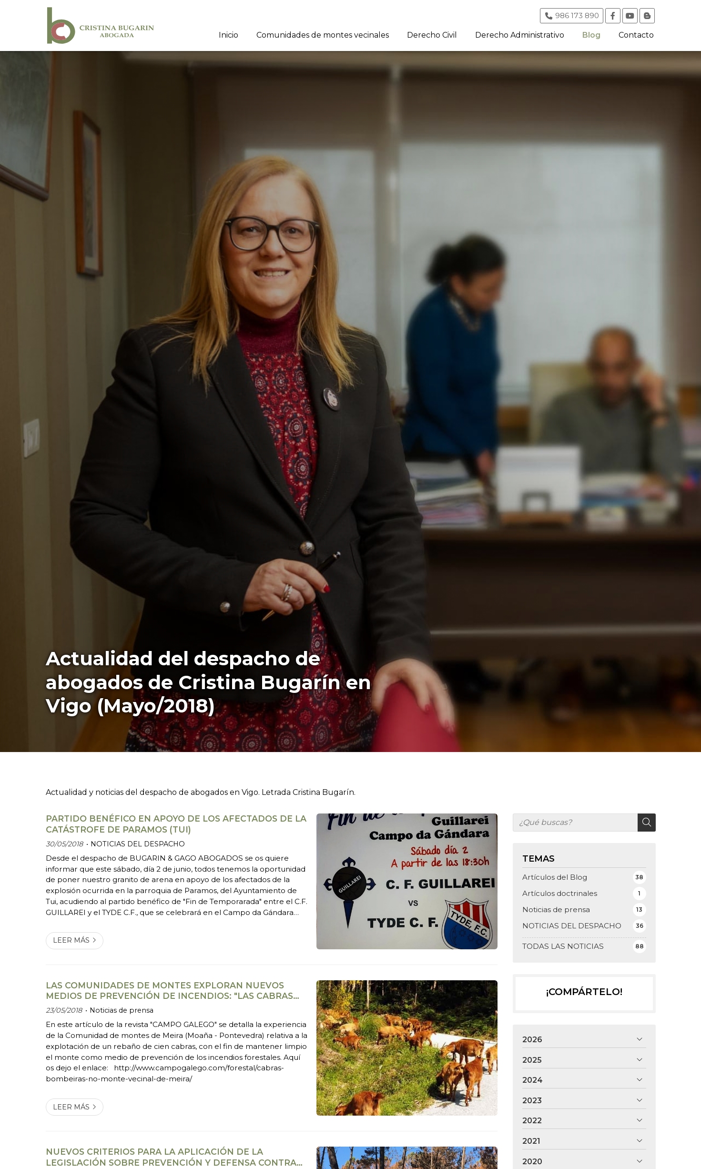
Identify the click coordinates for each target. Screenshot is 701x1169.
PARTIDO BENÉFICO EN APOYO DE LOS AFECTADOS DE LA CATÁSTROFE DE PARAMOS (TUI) (176, 823)
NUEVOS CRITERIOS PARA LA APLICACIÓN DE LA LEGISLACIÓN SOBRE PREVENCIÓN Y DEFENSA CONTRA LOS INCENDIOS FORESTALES (171, 1157)
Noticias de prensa (121, 1010)
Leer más (71, 940)
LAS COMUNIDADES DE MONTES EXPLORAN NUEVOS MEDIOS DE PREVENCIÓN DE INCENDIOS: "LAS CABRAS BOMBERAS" (169, 991)
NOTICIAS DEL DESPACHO (138, 844)
